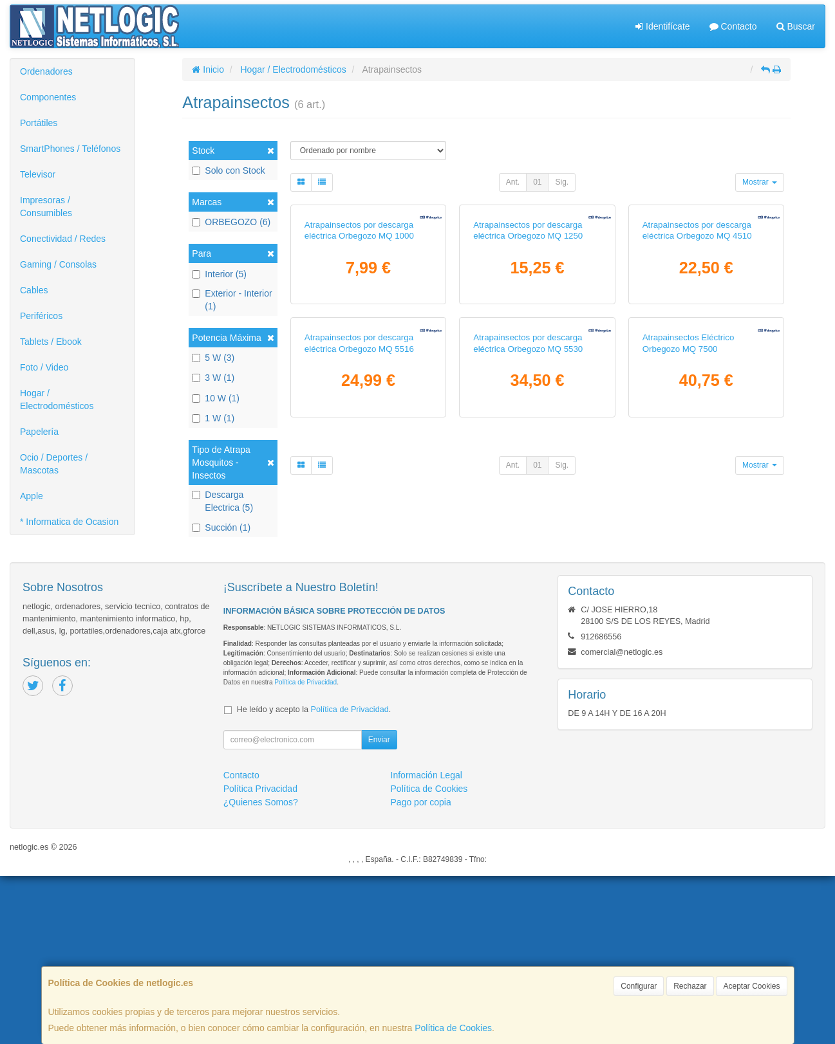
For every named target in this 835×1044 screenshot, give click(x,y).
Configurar (639, 986)
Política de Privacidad (305, 850)
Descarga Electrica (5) (222, 501)
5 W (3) (213, 358)
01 (537, 182)
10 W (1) (215, 398)
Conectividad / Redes (63, 239)
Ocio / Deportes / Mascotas (54, 463)
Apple (31, 496)
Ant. (513, 182)
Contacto (733, 26)
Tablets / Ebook (51, 341)
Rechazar (689, 986)
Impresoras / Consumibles (46, 206)
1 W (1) (213, 418)
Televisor (37, 174)
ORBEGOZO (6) (231, 222)
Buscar (795, 26)
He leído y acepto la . (314, 877)
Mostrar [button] (759, 182)
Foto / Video (44, 367)
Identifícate (662, 26)
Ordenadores (46, 71)
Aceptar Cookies (751, 986)
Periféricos (41, 316)
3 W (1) (213, 377)
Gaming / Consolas (58, 264)
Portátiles (38, 123)
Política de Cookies (453, 1028)
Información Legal (426, 943)
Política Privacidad (260, 956)
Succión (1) (221, 527)
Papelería (39, 431)
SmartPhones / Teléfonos (70, 148)
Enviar (379, 907)
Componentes (48, 97)
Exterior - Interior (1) (232, 299)
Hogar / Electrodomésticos (56, 399)
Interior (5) (219, 274)
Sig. (561, 182)
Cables (34, 290)
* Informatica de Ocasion (69, 522)
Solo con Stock (228, 170)
